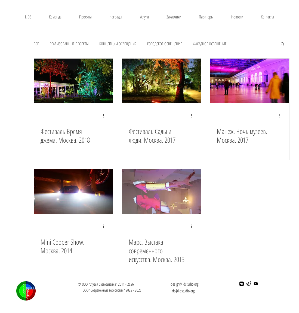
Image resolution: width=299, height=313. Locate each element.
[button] (282, 44)
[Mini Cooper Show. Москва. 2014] (73, 191)
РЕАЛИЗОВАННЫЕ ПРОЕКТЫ (69, 43)
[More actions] (105, 115)
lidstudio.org (186, 290)
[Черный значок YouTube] (255, 283)
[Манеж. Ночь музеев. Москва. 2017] (249, 81)
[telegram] (248, 283)
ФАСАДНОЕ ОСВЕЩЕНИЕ (210, 43)
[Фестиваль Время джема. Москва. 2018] (73, 81)
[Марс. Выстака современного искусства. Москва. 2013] (161, 191)
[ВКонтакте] (241, 283)
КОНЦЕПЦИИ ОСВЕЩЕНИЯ (117, 43)
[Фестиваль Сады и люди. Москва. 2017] (161, 81)
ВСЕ (36, 43)
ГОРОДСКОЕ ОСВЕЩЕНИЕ (164, 43)
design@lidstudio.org (184, 284)
